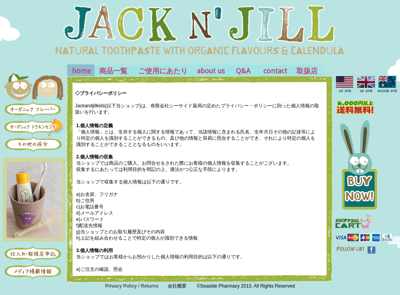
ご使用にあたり (163, 71)
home (81, 71)
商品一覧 (113, 71)
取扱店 (307, 71)
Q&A (243, 71)
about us (211, 71)
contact (275, 71)
